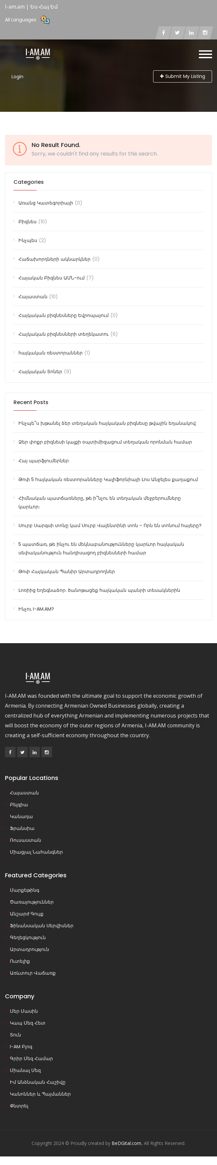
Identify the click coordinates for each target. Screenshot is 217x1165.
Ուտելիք (20, 961)
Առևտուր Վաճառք (33, 973)
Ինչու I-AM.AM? (36, 609)
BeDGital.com (126, 1143)
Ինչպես (27, 240)
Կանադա (21, 816)
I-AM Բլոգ (21, 1046)
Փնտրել (19, 1106)
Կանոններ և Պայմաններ (40, 1094)
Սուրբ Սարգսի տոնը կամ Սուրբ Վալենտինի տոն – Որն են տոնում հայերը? (110, 525)
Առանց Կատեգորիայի (45, 203)
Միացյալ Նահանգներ (36, 852)
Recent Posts (31, 402)
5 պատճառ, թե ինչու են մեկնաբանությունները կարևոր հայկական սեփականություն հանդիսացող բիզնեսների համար (101, 548)
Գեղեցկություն (28, 937)
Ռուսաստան (25, 840)
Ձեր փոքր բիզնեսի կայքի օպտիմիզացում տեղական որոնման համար (105, 442)
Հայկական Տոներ (40, 371)
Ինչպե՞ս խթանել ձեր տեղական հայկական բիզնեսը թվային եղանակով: (107, 423)
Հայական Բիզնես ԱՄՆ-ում (51, 278)
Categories (29, 182)
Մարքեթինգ (24, 890)
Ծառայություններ (32, 902)
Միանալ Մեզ (25, 1070)
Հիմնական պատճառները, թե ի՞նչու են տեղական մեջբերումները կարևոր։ (99, 502)
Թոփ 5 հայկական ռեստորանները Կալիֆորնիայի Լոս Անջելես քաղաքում (108, 479)
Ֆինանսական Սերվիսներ (41, 925)
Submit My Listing (182, 76)
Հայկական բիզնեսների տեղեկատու (63, 334)
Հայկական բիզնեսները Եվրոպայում (63, 315)
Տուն (15, 1035)
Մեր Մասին (24, 1011)
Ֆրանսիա (22, 828)
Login (17, 76)
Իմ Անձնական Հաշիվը (38, 1082)
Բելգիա (19, 804)
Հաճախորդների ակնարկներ (54, 259)
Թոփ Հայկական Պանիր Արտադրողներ (66, 571)
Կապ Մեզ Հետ (27, 1023)
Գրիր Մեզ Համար (31, 1058)
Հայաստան (32, 296)
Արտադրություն (29, 949)
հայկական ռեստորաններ (50, 353)
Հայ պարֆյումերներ (43, 460)
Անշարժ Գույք (26, 913)
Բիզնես (27, 221)
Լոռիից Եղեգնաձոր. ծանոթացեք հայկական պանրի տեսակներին (99, 590)
